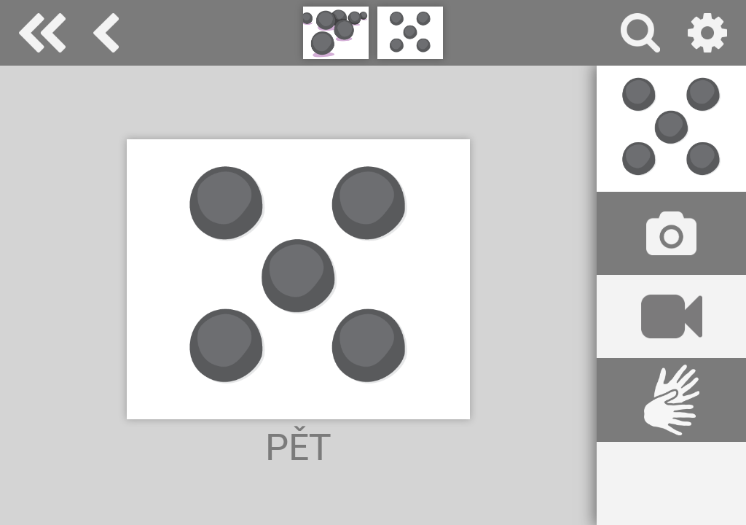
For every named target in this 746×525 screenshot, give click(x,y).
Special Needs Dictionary (42, 32)
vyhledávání (640, 32)
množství (106, 32)
